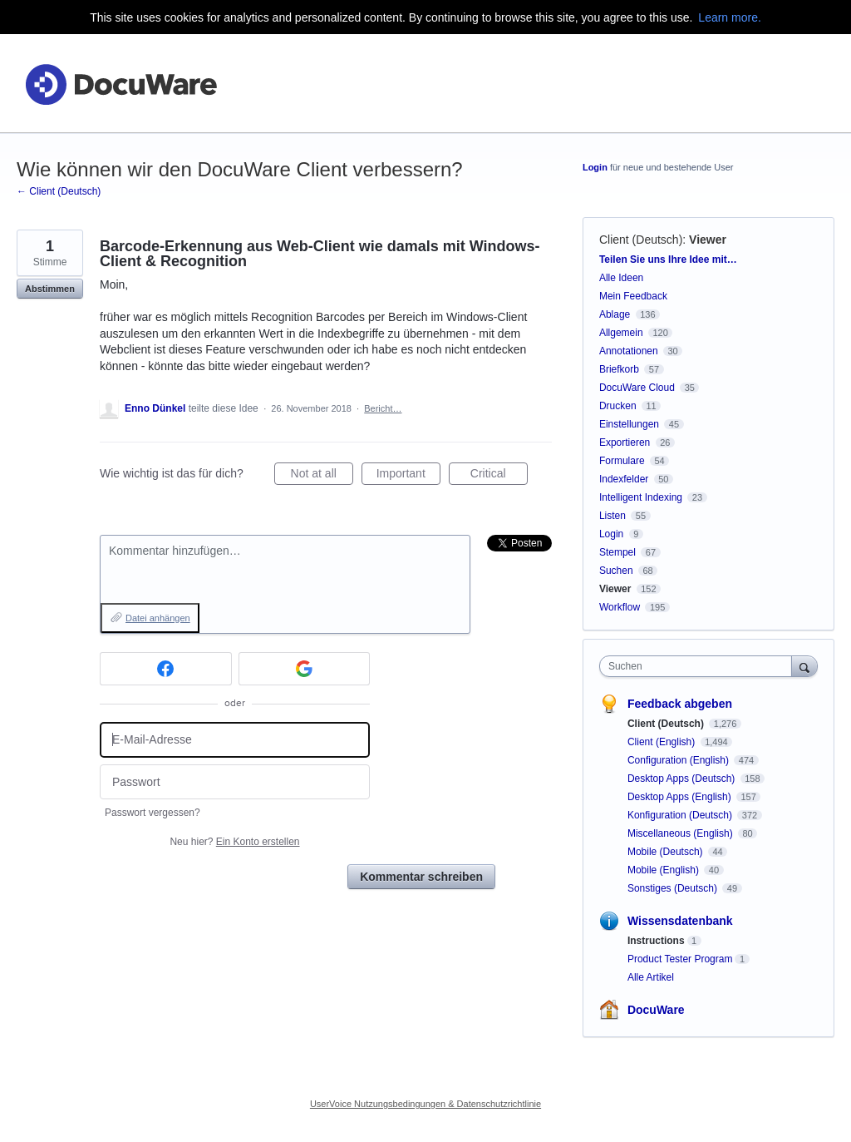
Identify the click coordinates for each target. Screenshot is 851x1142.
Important (408, 476)
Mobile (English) (664, 870)
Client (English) (662, 742)
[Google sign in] (305, 668)
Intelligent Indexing (640, 497)
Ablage (614, 314)
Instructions (656, 941)
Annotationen (628, 351)
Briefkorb (619, 369)
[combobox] (699, 666)
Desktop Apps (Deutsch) (682, 778)
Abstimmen (50, 289)
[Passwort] (235, 782)
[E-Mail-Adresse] (235, 740)
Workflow (619, 607)
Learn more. (729, 17)
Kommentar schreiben (421, 876)
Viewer (707, 239)
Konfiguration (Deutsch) (681, 815)
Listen (612, 516)
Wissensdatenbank (680, 920)
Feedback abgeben (679, 703)
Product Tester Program (680, 959)
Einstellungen (629, 424)
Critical (499, 476)
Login (595, 167)
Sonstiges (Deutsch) (673, 888)
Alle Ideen (621, 278)
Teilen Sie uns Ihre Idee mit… (668, 259)
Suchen (616, 570)
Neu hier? (234, 842)
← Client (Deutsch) (59, 191)
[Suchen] (804, 665)
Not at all (322, 476)
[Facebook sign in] (166, 668)
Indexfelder (623, 479)
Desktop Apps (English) (680, 797)
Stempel (617, 552)
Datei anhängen (157, 618)
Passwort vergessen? (152, 812)
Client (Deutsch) (640, 239)
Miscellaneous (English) (681, 833)
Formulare (622, 461)
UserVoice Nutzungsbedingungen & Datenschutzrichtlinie (425, 1104)
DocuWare (656, 1009)
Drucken (618, 406)
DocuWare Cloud (637, 387)
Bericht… (382, 408)
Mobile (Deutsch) (666, 852)
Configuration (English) (679, 760)
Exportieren (624, 442)
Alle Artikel (650, 977)
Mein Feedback (633, 296)
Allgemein (621, 333)
